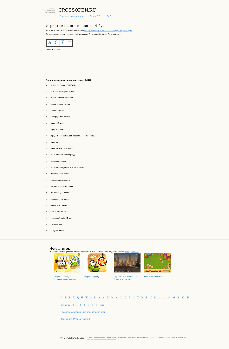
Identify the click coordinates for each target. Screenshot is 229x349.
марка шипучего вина (60, 193)
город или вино (57, 129)
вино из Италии (57, 110)
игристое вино (57, 142)
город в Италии (57, 123)
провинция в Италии (59, 199)
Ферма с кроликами (153, 277)
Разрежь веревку (91, 277)
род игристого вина (59, 205)
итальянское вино (58, 161)
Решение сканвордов (71, 16)
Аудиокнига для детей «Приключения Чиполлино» (138, 337)
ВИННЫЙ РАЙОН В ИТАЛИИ (63, 85)
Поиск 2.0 (95, 16)
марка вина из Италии (60, 174)
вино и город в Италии (60, 104)
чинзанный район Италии (62, 218)
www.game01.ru (131, 252)
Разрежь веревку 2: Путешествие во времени (65, 278)
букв (102, 305)
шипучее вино (57, 224)
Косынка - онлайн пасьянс (105, 339)
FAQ (109, 16)
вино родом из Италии (60, 117)
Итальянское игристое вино (63, 91)
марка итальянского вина (62, 186)
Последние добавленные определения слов (82, 312)
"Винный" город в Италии (62, 98)
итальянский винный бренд (63, 155)
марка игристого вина (60, 180)
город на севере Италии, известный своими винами (73, 136)
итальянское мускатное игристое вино (67, 167)
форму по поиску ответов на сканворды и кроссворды (108, 30)
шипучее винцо (57, 231)
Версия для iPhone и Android (75, 319)
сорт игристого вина (59, 212)
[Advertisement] (59, 62)
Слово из (65, 305)
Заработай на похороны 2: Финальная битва (125, 278)
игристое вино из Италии (61, 148)
